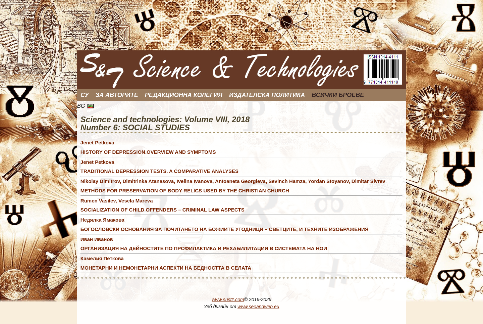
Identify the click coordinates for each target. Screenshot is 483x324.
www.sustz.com (228, 299)
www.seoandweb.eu (258, 306)
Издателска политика (267, 95)
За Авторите (117, 95)
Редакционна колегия (183, 95)
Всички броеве (338, 95)
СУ (84, 95)
